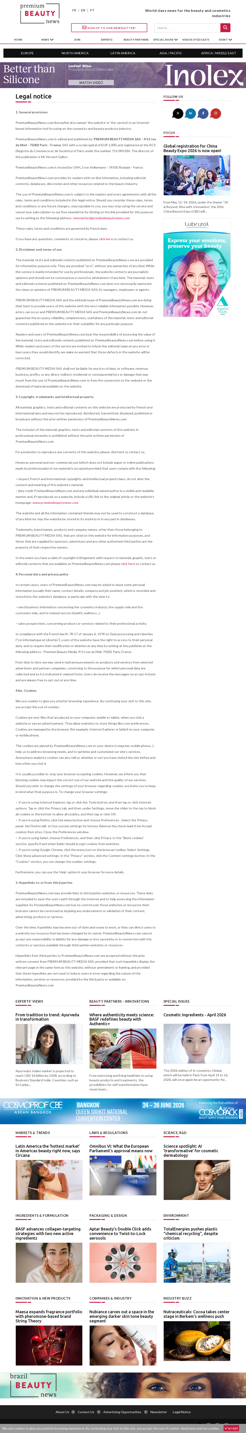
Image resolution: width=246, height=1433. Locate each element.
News (45, 39)
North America (75, 53)
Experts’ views (29, 1001)
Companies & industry (110, 1298)
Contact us (86, 1412)
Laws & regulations (108, 1133)
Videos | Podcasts (196, 39)
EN (83, 10)
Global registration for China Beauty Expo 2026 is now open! (192, 148)
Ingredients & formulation (42, 1215)
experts (107, 39)
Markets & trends (33, 1133)
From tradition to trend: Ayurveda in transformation (47, 1016)
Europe (27, 53)
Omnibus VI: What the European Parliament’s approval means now (120, 1148)
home (18, 39)
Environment (176, 1215)
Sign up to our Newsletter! (109, 28)
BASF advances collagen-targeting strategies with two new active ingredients (48, 1233)
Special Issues (176, 1001)
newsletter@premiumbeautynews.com (101, 218)
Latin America (123, 53)
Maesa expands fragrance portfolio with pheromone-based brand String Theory (49, 1316)
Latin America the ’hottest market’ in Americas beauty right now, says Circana (48, 1150)
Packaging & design (108, 1215)
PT (92, 10)
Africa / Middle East (218, 53)
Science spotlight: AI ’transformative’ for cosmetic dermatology (190, 1150)
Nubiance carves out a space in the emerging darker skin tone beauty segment (121, 1316)
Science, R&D (175, 1133)
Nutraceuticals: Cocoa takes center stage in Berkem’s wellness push (196, 1313)
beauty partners (136, 39)
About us (62, 1412)
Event (223, 39)
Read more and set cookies (200, 1428)
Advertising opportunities (122, 1412)
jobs (77, 39)
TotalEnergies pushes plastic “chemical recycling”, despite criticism (190, 1233)
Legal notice (182, 1412)
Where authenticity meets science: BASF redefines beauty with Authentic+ (121, 1019)
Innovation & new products (43, 1298)
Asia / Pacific (171, 53)
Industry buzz (177, 1298)
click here (106, 239)
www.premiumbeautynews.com (55, 503)
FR (74, 10)
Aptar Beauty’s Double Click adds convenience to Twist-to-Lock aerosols (120, 1233)
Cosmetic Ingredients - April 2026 (194, 1014)
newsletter (158, 1412)
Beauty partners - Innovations (119, 1001)
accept (231, 1428)
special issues (163, 39)
